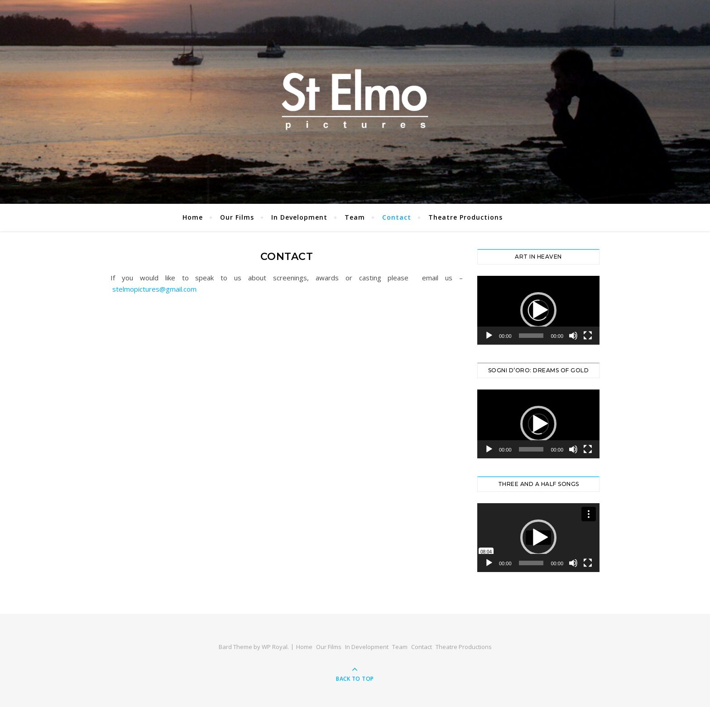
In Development (299, 217)
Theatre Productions (465, 217)
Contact (396, 217)
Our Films (237, 217)
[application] (538, 310)
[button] (538, 310)
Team (355, 217)
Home (192, 217)
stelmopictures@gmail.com (154, 288)
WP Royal (275, 647)
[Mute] (573, 335)
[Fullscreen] (587, 335)
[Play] (489, 335)
